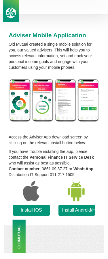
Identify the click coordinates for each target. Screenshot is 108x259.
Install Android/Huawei (78, 210)
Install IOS (31, 210)
